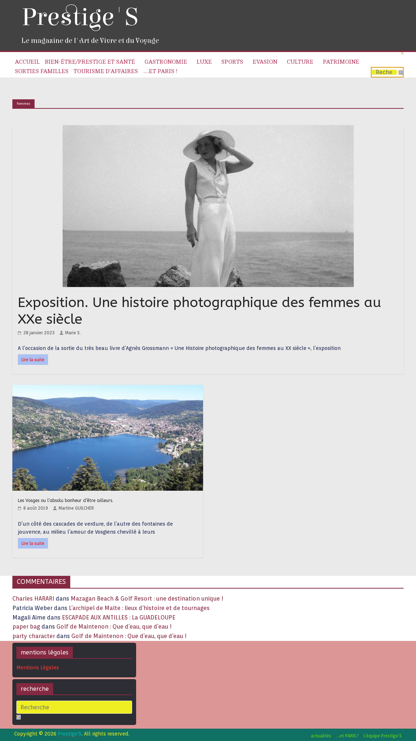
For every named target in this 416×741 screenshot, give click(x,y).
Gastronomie (165, 62)
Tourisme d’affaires (106, 71)
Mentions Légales (37, 667)
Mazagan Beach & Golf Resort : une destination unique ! (147, 598)
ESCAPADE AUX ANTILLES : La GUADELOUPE (118, 617)
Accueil (27, 62)
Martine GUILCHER (76, 508)
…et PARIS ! (160, 71)
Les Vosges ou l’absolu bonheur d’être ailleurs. (65, 500)
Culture (300, 62)
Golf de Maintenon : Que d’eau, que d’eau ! (114, 626)
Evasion (265, 62)
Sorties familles (41, 71)
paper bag (26, 626)
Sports (232, 62)
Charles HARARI (33, 598)
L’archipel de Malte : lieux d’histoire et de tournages (140, 608)
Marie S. (73, 332)
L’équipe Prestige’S (383, 735)
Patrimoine (341, 62)
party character (33, 636)
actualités (321, 735)
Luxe (204, 62)
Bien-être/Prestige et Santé (90, 62)
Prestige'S (79, 17)
